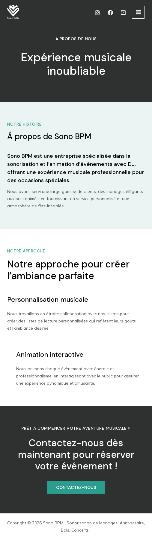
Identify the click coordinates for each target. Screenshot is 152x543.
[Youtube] (123, 12)
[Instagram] (97, 12)
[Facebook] (110, 12)
